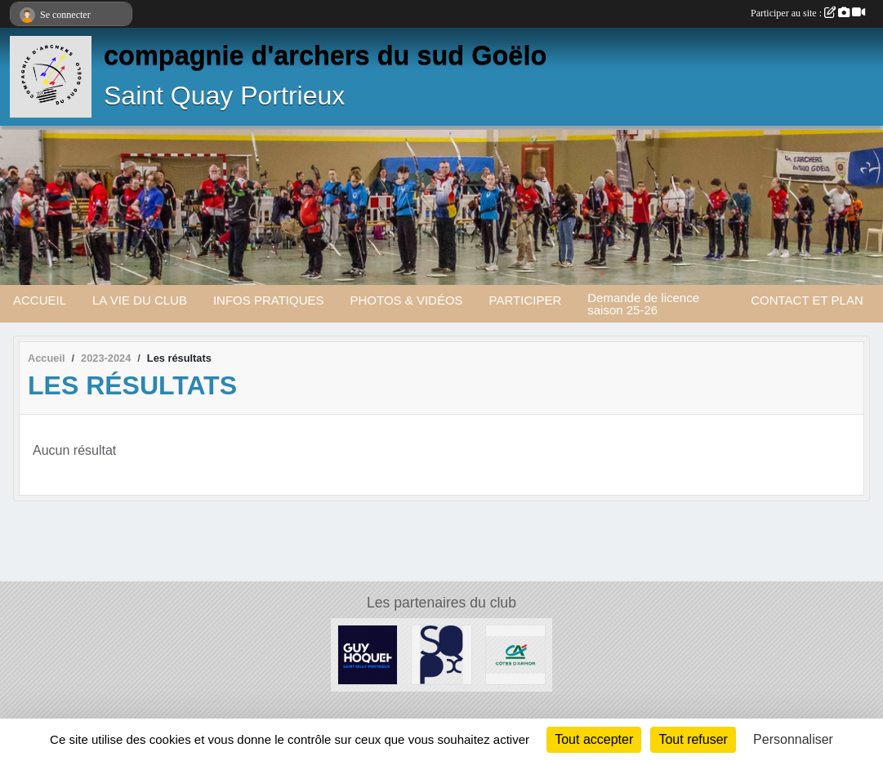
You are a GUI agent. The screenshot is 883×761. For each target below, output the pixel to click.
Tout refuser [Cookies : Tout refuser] (692, 739)
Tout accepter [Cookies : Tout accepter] (594, 739)
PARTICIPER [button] (525, 300)
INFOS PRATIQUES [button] (268, 300)
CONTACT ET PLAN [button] (807, 300)
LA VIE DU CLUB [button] (139, 300)
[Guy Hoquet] (367, 654)
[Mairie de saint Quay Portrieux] (441, 654)
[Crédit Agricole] (515, 654)
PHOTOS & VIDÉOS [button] (406, 300)
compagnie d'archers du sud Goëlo (325, 55)
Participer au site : (808, 13)
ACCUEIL (39, 300)
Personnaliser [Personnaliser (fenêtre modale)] (793, 739)
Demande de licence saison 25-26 (643, 304)
